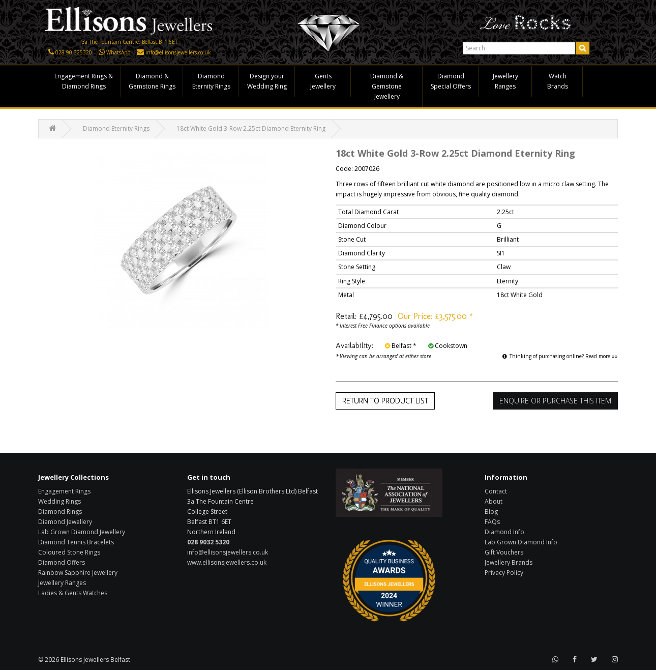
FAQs (492, 521)
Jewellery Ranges (505, 81)
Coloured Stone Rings (69, 552)
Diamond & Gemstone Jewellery (386, 86)
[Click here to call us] (51, 52)
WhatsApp (118, 52)
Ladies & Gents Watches (72, 593)
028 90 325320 (73, 52)
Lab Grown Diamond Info (521, 542)
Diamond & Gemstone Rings (152, 81)
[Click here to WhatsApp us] (102, 52)
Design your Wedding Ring (267, 81)
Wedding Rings (59, 501)
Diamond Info (504, 532)
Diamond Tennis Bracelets (76, 542)
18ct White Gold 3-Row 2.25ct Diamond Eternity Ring (250, 128)
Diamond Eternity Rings (211, 81)
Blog (491, 511)
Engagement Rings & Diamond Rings (83, 81)
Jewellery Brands (508, 562)
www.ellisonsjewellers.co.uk (226, 562)
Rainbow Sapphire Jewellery (77, 572)
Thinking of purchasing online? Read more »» (560, 356)
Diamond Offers (61, 562)
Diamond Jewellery (65, 521)
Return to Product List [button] (385, 400)
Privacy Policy (504, 572)
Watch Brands (557, 81)
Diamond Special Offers (451, 81)
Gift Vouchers (504, 552)
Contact (496, 491)
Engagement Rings (64, 491)
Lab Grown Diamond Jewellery (81, 532)
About (493, 501)
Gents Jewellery (323, 81)
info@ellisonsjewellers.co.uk (178, 52)
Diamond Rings (60, 511)
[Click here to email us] (140, 52)
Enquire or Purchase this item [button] (555, 400)
